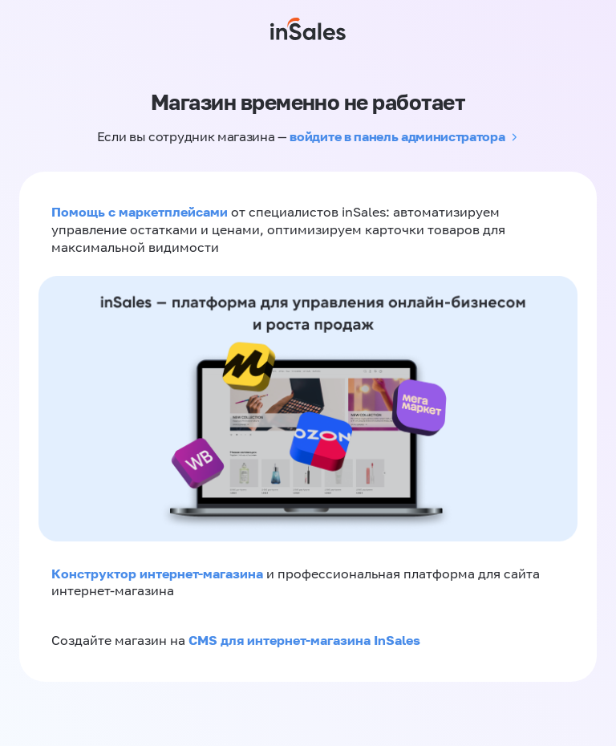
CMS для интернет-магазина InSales (304, 640)
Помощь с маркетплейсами (141, 212)
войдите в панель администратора (397, 136)
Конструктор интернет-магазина (157, 574)
